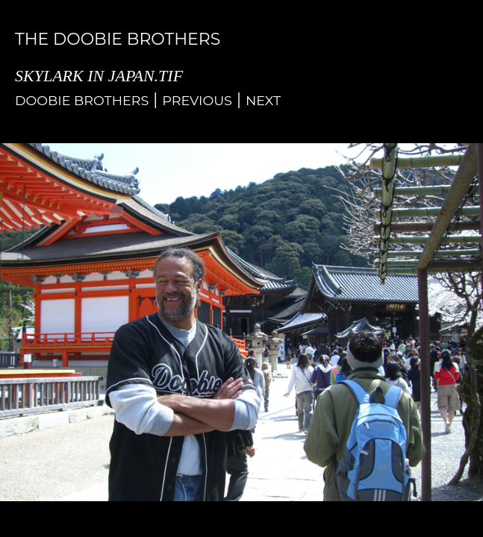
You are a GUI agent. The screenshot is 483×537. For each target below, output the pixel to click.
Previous (197, 100)
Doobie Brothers (82, 100)
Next (263, 100)
